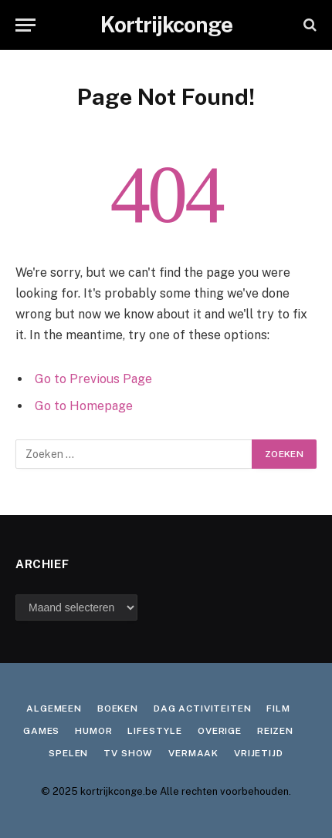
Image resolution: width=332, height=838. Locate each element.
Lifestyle (154, 730)
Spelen (68, 753)
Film (278, 708)
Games (41, 730)
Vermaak (193, 753)
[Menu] (25, 25)
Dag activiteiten (202, 708)
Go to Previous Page (93, 379)
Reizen (275, 730)
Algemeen (54, 708)
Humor (93, 730)
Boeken (117, 708)
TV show (128, 753)
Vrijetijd (258, 753)
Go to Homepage (84, 406)
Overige (220, 730)
